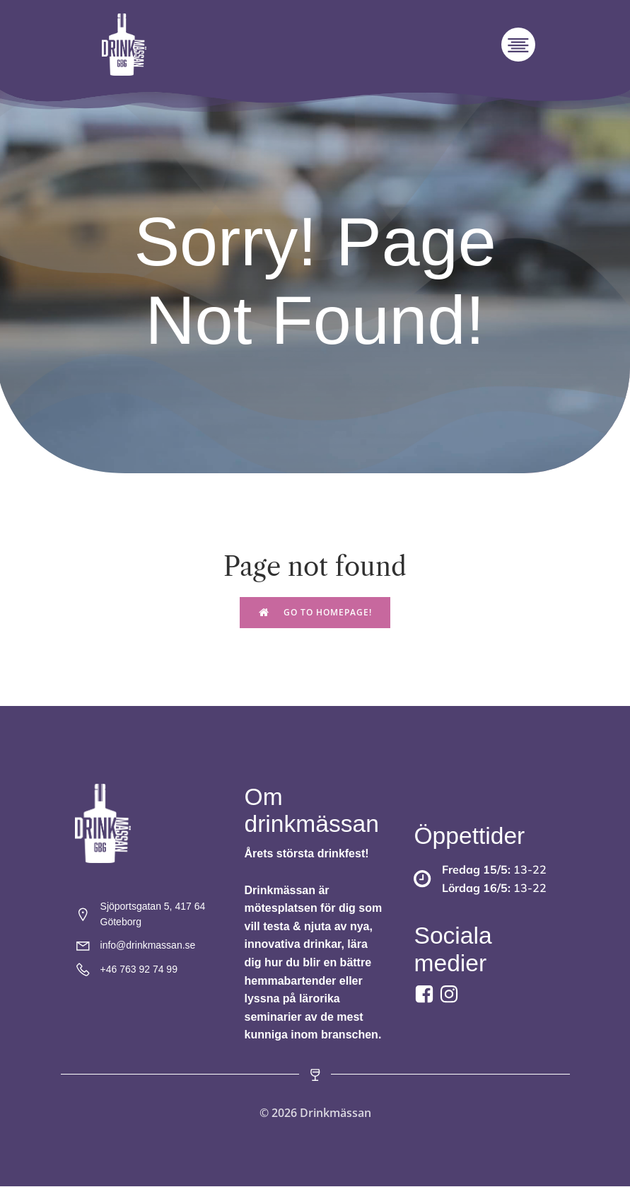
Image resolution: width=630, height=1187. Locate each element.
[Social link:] (450, 995)
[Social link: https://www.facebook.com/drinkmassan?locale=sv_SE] (426, 995)
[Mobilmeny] (518, 45)
